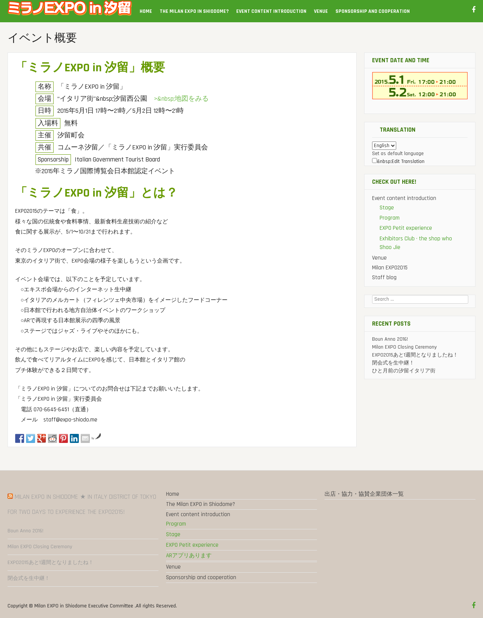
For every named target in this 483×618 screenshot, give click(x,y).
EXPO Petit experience (406, 228)
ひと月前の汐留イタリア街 (403, 370)
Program (390, 217)
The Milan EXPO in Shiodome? (194, 11)
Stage (387, 207)
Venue (321, 11)
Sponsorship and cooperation (372, 11)
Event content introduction (271, 11)
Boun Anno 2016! (390, 339)
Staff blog (384, 277)
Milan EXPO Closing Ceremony (404, 347)
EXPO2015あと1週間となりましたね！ (415, 355)
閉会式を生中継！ (393, 363)
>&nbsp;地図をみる (181, 99)
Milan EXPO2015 (390, 267)
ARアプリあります (189, 555)
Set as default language (398, 153)
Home (146, 11)
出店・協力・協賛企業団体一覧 (364, 494)
